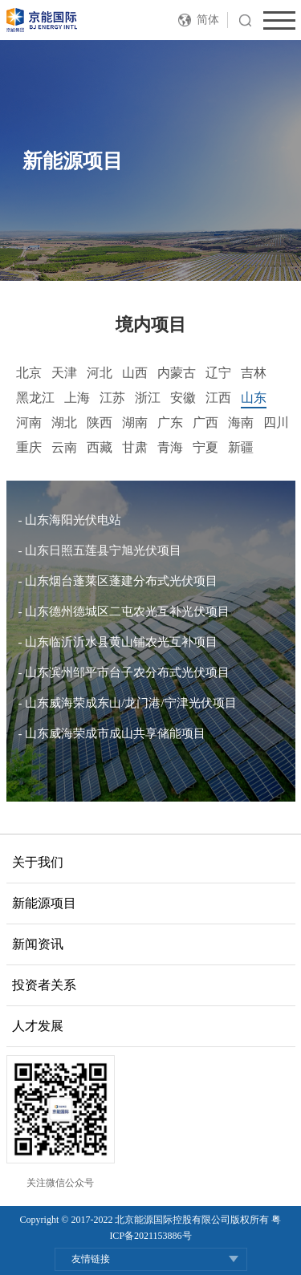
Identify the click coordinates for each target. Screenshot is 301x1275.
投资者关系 (44, 985)
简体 (208, 20)
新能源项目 (44, 903)
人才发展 (37, 1026)
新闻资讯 (37, 944)
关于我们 (37, 862)
